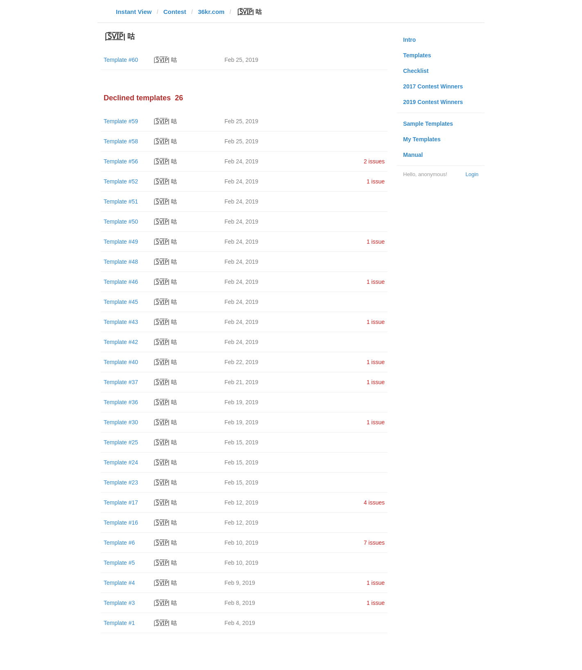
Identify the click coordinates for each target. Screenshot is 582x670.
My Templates (422, 139)
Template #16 (121, 522)
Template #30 (121, 422)
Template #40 (121, 362)
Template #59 (121, 121)
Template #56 (121, 161)
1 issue (376, 181)
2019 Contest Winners (433, 102)
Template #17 (121, 502)
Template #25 (121, 442)
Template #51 (121, 201)
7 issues (374, 542)
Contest (174, 11)
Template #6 (119, 542)
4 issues (374, 502)
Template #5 (119, 562)
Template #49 (121, 241)
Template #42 (121, 342)
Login (471, 174)
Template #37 (121, 382)
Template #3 (119, 603)
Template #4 (119, 582)
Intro (409, 39)
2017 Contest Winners (433, 86)
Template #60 (121, 60)
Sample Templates (428, 123)
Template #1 (119, 623)
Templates (417, 55)
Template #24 (121, 462)
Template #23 (121, 482)
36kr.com (211, 11)
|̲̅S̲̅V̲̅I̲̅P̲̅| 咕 (165, 60)
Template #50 (121, 221)
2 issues (374, 161)
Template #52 (121, 181)
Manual (413, 155)
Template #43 (121, 322)
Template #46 (121, 281)
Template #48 (121, 261)
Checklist (415, 71)
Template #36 (121, 402)
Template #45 (121, 302)
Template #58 (121, 141)
